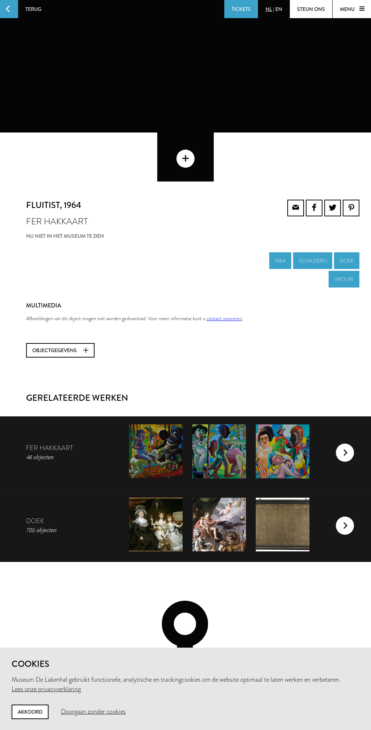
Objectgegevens (60, 301)
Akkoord (30, 711)
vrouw (344, 230)
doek (347, 211)
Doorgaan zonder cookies (93, 711)
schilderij (312, 211)
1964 (280, 211)
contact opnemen (224, 269)
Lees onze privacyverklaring (46, 689)
